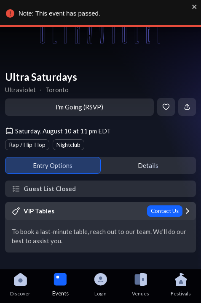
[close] (194, 6)
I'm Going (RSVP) (79, 107)
